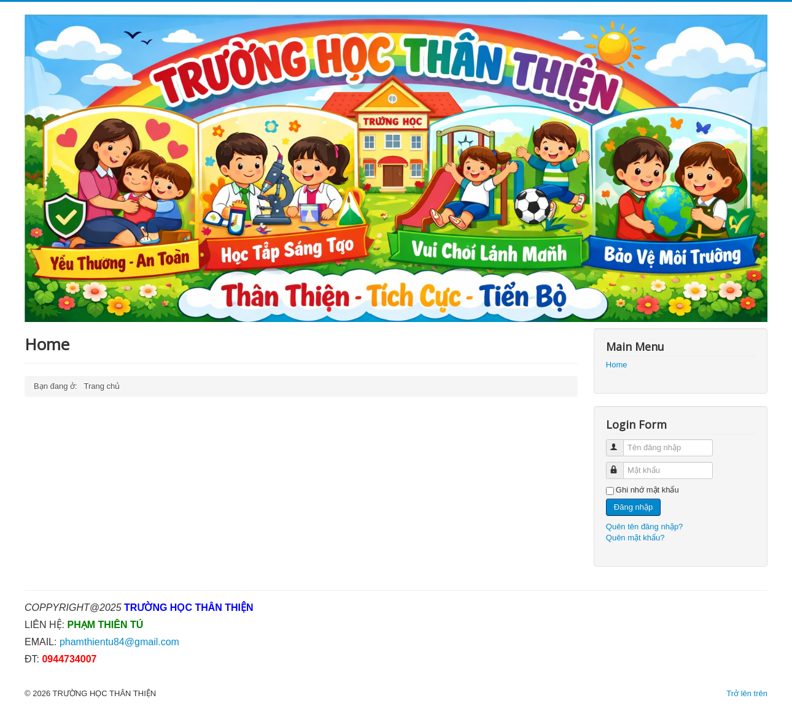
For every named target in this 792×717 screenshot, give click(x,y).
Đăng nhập (633, 507)
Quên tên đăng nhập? (644, 526)
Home (616, 364)
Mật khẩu (620, 465)
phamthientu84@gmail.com (119, 642)
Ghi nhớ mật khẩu (647, 489)
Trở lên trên (746, 693)
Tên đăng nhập (620, 442)
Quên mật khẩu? (635, 537)
